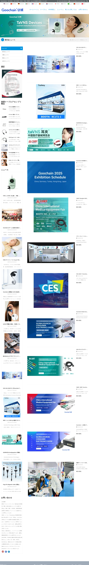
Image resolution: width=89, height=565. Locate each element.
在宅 (71, 39)
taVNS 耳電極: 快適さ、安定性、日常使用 (12, 324)
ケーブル (43, 9)
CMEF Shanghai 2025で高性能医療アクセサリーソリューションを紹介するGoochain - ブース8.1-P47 (68, 116)
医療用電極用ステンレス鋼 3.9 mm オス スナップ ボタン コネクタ (15, 122)
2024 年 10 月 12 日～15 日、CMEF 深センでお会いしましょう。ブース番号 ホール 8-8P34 (68, 185)
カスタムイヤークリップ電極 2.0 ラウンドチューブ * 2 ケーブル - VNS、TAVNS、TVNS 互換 (15, 145)
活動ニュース (5, 54)
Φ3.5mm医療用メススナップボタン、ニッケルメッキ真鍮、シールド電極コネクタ (15, 106)
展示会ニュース (6, 51)
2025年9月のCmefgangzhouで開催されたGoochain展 (12, 452)
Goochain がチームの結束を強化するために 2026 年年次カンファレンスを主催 (12, 227)
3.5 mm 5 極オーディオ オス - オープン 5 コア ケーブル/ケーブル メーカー (15, 114)
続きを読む (50, 56)
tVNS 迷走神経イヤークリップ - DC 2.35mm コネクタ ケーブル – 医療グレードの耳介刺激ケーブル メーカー (15, 152)
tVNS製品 (51, 9)
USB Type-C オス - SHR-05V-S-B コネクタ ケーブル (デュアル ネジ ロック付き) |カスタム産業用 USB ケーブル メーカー (15, 137)
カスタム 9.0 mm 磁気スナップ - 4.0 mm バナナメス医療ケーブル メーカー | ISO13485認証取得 (15, 129)
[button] (43, 35)
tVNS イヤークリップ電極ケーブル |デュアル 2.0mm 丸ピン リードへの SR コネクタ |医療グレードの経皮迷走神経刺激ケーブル (15, 160)
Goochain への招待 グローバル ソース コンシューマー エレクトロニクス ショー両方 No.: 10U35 (68, 219)
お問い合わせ (83, 9)
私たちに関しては (70, 9)
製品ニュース (5, 58)
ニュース (59, 9)
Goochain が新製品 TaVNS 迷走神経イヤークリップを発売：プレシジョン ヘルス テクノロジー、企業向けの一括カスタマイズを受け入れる (12, 292)
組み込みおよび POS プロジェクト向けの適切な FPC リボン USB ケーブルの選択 (12, 356)
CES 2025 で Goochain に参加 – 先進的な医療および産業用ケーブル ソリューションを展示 (68, 150)
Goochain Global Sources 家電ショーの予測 (58, 168)
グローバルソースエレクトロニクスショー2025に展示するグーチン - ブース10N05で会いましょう (68, 133)
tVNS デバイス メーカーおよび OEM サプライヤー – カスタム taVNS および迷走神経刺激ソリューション (12, 260)
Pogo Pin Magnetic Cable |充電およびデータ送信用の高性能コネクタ (12, 484)
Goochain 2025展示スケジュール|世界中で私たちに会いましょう (63, 99)
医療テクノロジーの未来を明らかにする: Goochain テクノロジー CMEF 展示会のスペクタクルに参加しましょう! (68, 236)
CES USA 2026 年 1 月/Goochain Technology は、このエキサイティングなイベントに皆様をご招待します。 (12, 388)
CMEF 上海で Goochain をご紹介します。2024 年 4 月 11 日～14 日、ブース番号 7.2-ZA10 (68, 202)
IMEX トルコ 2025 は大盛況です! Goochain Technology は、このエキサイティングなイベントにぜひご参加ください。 (12, 420)
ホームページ (34, 9)
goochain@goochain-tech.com (77, 1)
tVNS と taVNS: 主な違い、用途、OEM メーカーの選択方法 (12, 195)
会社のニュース (6, 61)
